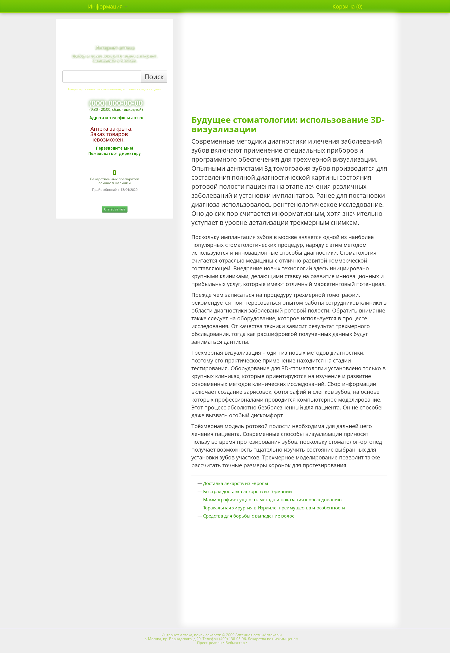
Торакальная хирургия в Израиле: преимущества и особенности (274, 508)
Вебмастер (235, 642)
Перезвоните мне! (114, 148)
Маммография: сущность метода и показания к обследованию (272, 499)
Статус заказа (114, 209)
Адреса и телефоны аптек (116, 117)
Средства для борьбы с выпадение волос (248, 516)
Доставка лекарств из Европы (235, 483)
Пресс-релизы (209, 642)
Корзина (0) (347, 6)
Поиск (154, 76)
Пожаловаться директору (114, 153)
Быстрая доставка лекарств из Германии (247, 491)
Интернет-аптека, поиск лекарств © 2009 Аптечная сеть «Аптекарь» (222, 634)
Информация (107, 6)
